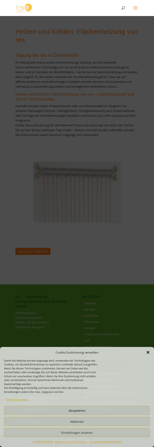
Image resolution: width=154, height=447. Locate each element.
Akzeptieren (77, 410)
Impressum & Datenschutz (71, 441)
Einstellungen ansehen (77, 433)
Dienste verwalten (17, 399)
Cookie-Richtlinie (43, 441)
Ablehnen (77, 422)
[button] (148, 352)
